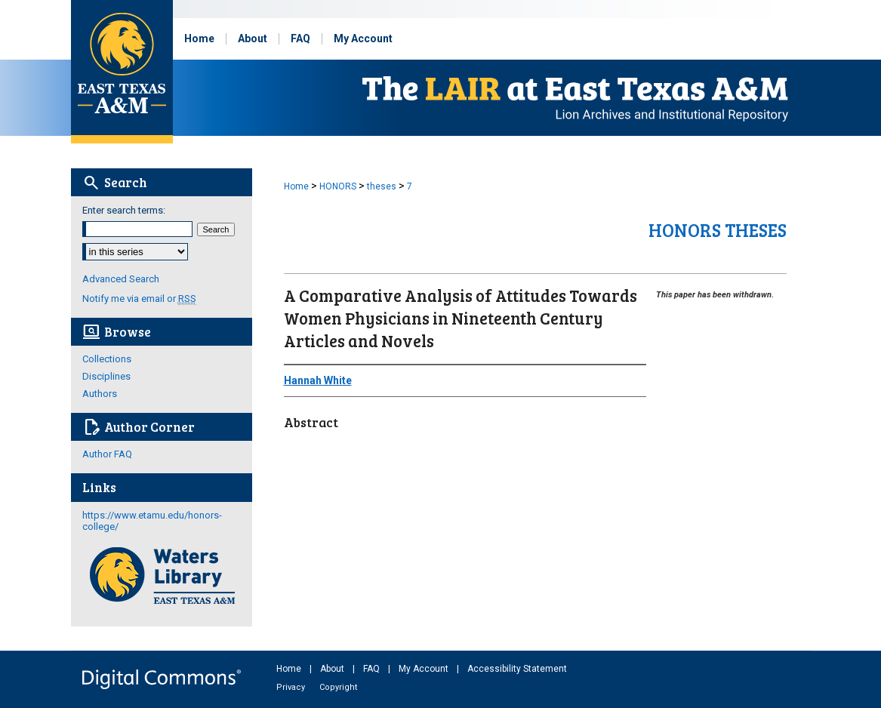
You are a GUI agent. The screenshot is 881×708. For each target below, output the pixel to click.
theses (381, 186)
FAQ (372, 668)
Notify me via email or (139, 298)
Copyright (338, 687)
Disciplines (106, 376)
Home (296, 186)
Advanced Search (120, 279)
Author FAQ (107, 454)
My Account (425, 668)
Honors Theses (717, 229)
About (333, 668)
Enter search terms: (123, 210)
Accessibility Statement (517, 668)
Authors (99, 393)
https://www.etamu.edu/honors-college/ (152, 520)
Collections (106, 359)
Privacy (291, 687)
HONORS (337, 186)
